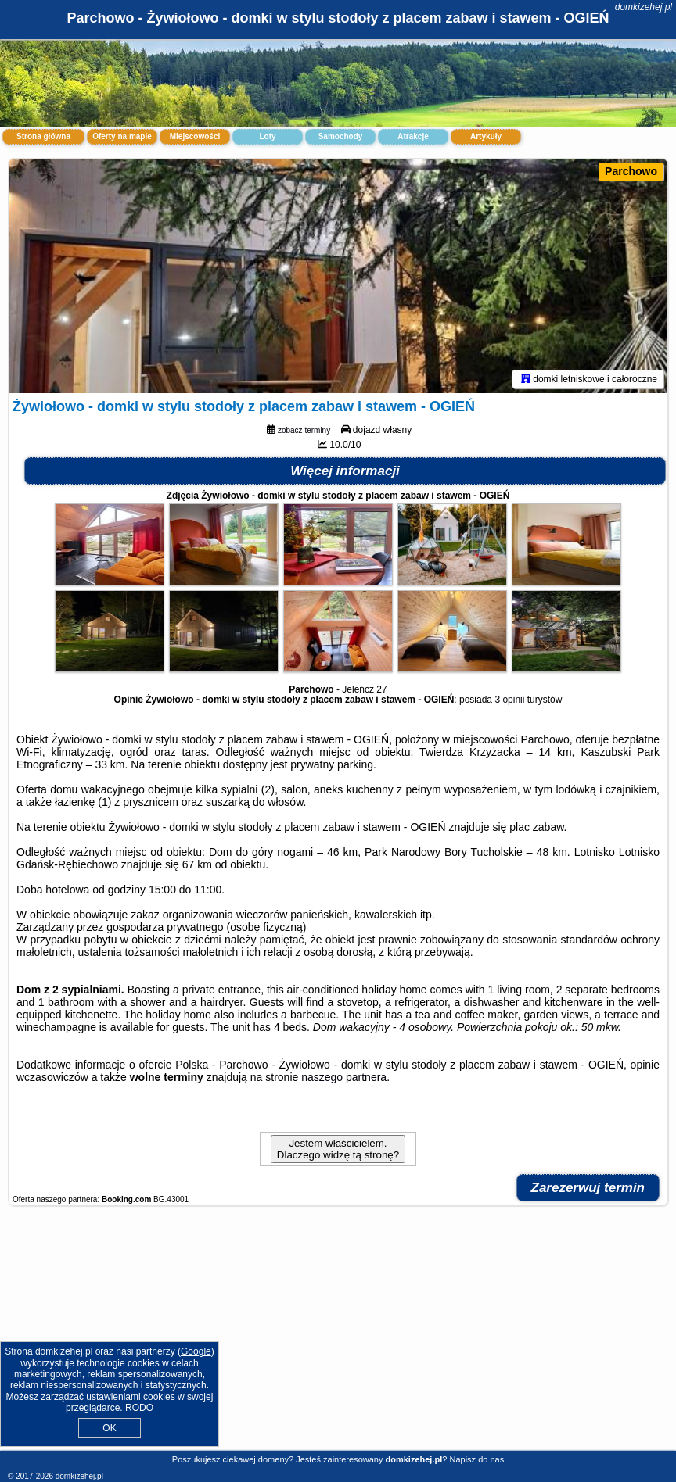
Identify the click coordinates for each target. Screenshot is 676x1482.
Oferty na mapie (122, 136)
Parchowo (631, 171)
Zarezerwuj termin (588, 1187)
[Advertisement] (338, 1336)
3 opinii (509, 699)
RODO (139, 1407)
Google (196, 1351)
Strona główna (43, 136)
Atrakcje (412, 136)
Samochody (340, 136)
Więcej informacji (345, 471)
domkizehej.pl (643, 7)
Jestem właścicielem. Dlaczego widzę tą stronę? (338, 1149)
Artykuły (486, 136)
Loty (267, 136)
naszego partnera (344, 1077)
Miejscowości (195, 136)
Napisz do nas (476, 1459)
